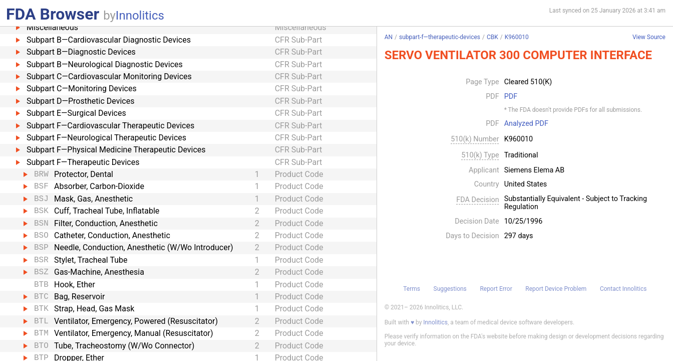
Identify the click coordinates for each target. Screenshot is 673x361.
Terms (411, 288)
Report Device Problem (555, 288)
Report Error (496, 288)
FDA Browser (52, 14)
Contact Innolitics (623, 288)
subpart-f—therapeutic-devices (439, 37)
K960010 (517, 37)
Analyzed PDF (526, 124)
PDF (510, 97)
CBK (492, 37)
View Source (648, 37)
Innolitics (140, 16)
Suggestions (450, 288)
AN (389, 37)
